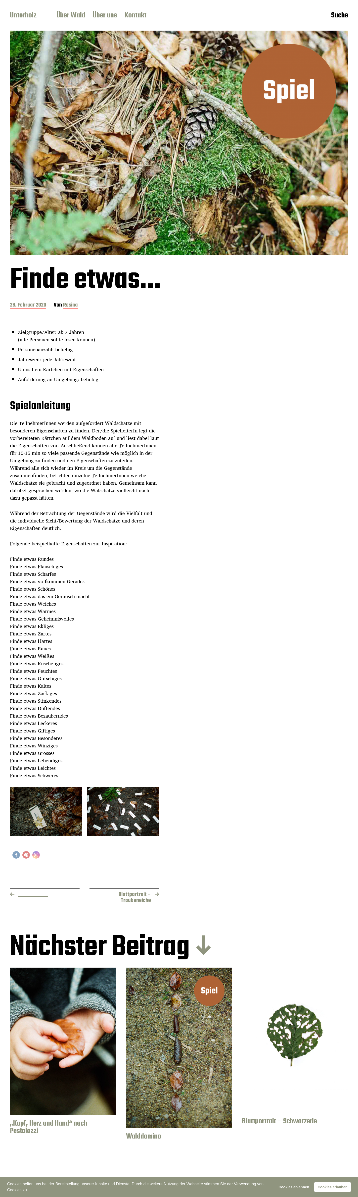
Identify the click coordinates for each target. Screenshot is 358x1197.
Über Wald (70, 15)
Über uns (105, 15)
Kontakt (135, 15)
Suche (339, 16)
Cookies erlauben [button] (333, 1187)
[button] (30, 1190)
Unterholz (23, 15)
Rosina (70, 305)
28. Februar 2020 (28, 305)
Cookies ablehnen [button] (293, 1187)
